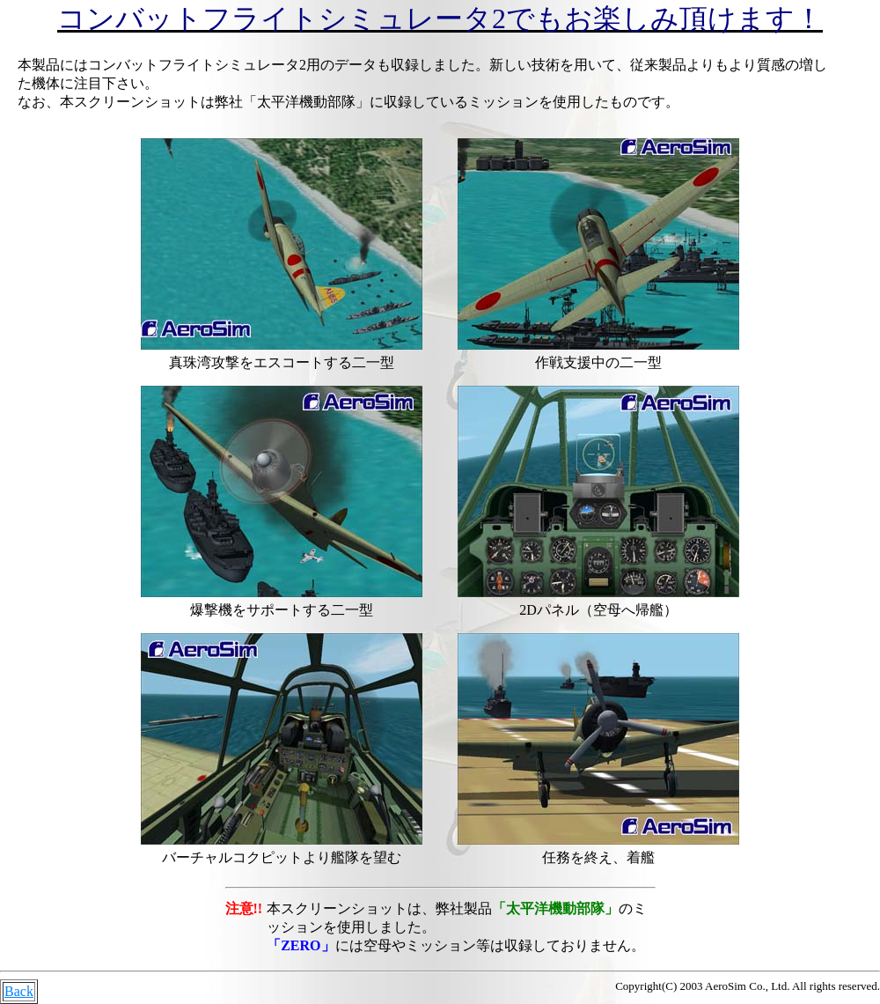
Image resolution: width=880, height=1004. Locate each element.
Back (18, 991)
